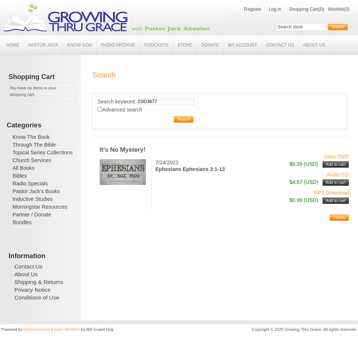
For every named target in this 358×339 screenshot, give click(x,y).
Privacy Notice (32, 290)
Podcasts (156, 45)
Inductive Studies (33, 199)
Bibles (20, 176)
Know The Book (31, 137)
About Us (314, 45)
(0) (321, 9)
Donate (210, 45)
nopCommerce (37, 329)
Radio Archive (118, 45)
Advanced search (122, 110)
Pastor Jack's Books (36, 191)
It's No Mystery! (122, 149)
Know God (79, 45)
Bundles (22, 222)
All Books (24, 168)
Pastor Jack (43, 45)
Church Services (32, 160)
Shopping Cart (304, 9)
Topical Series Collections (43, 152)
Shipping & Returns (38, 282)
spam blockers (67, 329)
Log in (275, 9)
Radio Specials (30, 183)
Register (252, 9)
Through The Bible (34, 145)
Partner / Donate (32, 215)
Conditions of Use (36, 297)
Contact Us (280, 45)
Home (13, 45)
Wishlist (336, 9)
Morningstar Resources (40, 207)
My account (242, 45)
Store (184, 45)
